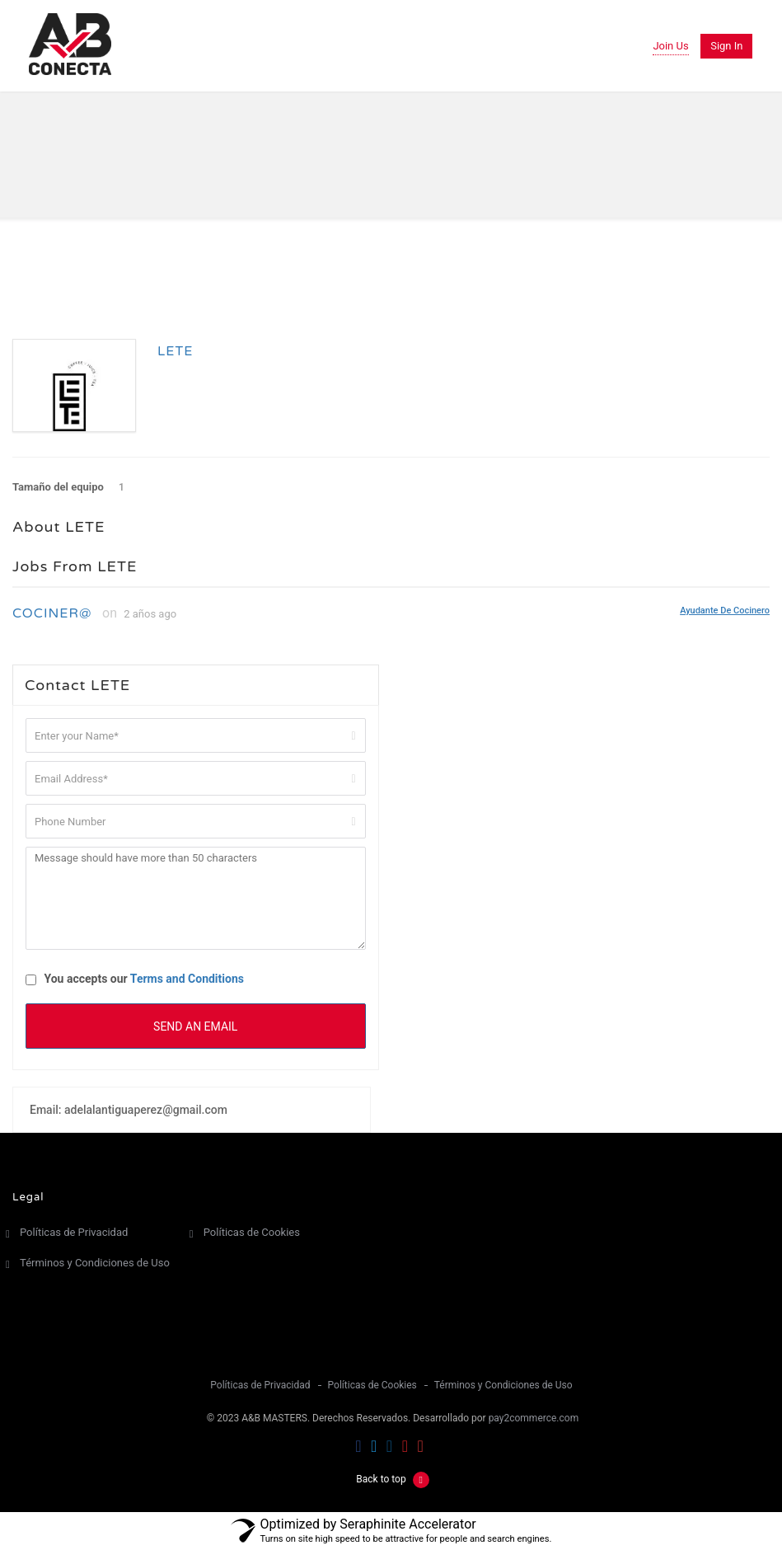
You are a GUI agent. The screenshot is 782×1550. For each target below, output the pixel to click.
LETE (175, 351)
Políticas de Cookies (252, 1232)
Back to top (392, 1479)
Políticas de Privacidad (74, 1232)
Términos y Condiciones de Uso (95, 1262)
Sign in (726, 46)
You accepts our (135, 978)
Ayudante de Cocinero (725, 610)
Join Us (670, 46)
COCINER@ (51, 613)
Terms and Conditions (187, 978)
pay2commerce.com (534, 1418)
